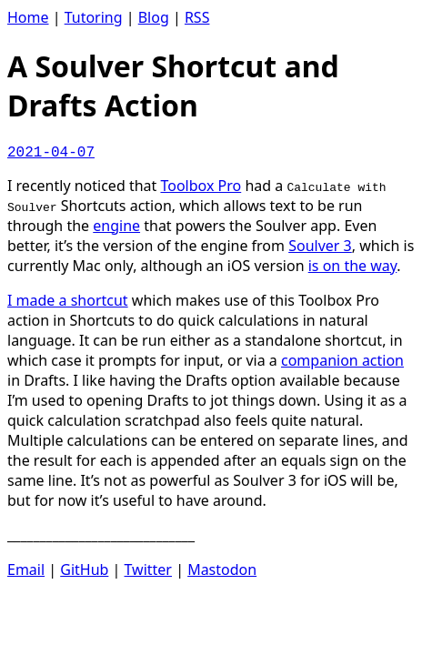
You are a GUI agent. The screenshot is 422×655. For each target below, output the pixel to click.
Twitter (148, 569)
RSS (197, 17)
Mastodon (221, 569)
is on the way (352, 266)
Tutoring (94, 17)
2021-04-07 (51, 153)
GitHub (84, 569)
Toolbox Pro (200, 186)
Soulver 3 (320, 246)
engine (116, 226)
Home (28, 17)
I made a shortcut (67, 300)
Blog (153, 17)
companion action (342, 360)
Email (26, 569)
